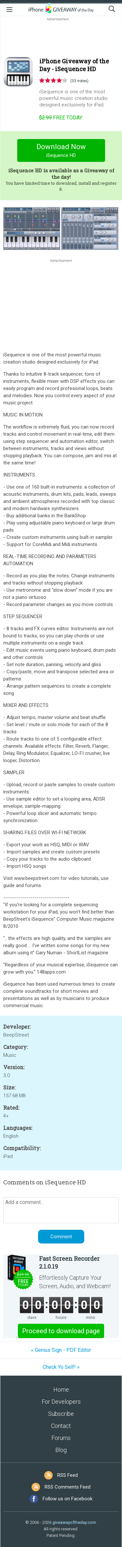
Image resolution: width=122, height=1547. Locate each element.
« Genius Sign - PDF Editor (61, 1350)
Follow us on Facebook (67, 1499)
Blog (61, 1449)
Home (61, 1389)
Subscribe (61, 1413)
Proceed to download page (61, 1331)
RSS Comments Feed (67, 1487)
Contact (61, 1425)
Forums (61, 1437)
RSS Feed (67, 1475)
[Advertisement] (61, 38)
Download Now (61, 151)
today (60, 118)
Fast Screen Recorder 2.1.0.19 (69, 1262)
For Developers (61, 1401)
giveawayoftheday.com (74, 1522)
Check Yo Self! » (61, 1367)
